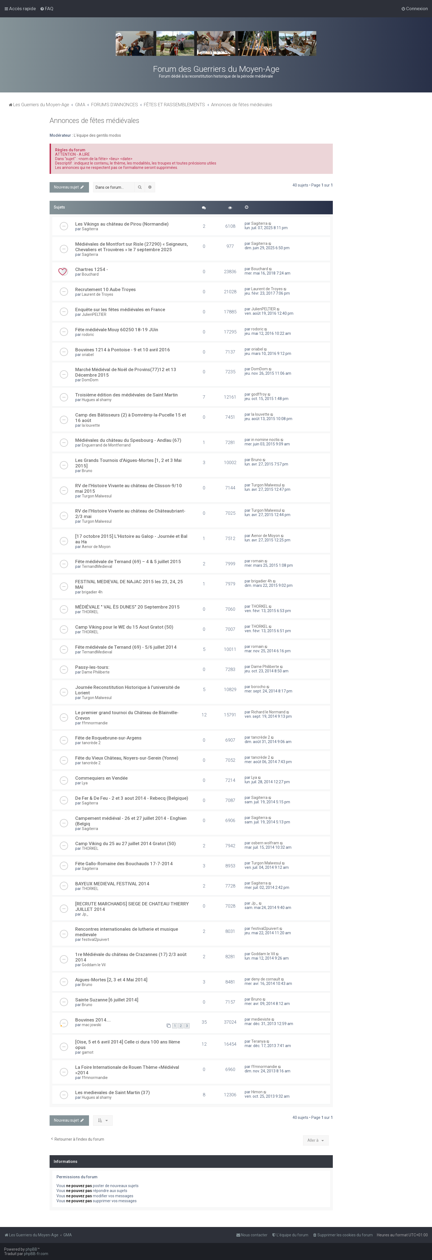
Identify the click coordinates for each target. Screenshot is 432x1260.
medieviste (261, 1019)
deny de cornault (265, 979)
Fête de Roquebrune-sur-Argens (108, 738)
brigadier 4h (92, 592)
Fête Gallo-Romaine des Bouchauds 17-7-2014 (124, 863)
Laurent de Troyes (97, 294)
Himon (257, 1092)
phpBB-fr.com (36, 1253)
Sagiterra (90, 229)
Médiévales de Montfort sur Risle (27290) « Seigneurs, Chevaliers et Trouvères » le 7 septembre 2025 (131, 246)
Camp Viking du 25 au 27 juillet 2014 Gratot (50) (125, 843)
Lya (85, 783)
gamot (87, 1052)
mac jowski (91, 1025)
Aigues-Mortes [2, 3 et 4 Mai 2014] (111, 979)
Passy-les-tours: (92, 667)
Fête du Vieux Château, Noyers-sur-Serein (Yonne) (126, 758)
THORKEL (90, 612)
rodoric (88, 334)
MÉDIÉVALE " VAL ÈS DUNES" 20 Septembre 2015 (127, 607)
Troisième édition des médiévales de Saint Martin (126, 395)
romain (257, 561)
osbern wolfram (265, 843)
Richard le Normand (268, 712)
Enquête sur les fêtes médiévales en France (120, 309)
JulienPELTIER (94, 314)
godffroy (259, 394)
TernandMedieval (97, 566)
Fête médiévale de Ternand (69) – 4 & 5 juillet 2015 (128, 561)
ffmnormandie (95, 723)
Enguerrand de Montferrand (106, 445)
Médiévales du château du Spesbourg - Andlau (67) (128, 440)
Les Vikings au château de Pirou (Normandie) (122, 224)
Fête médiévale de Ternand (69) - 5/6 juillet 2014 (126, 647)
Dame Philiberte (96, 672)
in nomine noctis (265, 439)
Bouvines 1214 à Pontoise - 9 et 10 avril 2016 (122, 349)
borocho (258, 686)
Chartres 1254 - (91, 269)
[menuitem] (46, 8)
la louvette (91, 425)
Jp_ (85, 914)
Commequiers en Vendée (101, 778)
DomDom (90, 380)
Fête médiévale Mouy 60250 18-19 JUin (116, 329)
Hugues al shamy (97, 400)
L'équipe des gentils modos (97, 135)
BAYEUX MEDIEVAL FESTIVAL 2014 (112, 883)
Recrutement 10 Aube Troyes (105, 289)
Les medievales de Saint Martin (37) (112, 1092)
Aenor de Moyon (96, 546)
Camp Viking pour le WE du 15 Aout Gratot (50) (124, 627)
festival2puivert (95, 939)
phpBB (31, 1249)
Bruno (87, 471)
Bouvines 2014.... (93, 1020)
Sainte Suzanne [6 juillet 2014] (106, 999)
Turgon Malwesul (97, 496)
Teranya (258, 1041)
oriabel (88, 354)
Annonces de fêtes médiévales (94, 121)
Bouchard (90, 274)
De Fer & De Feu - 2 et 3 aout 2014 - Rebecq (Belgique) (131, 798)
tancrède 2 (91, 743)
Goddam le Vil (94, 965)
